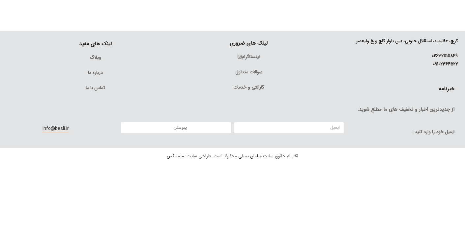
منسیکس (175, 156)
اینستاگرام (249, 56)
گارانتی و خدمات (248, 87)
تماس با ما (95, 88)
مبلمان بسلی (250, 156)
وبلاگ (95, 57)
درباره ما (95, 72)
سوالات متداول (248, 72)
